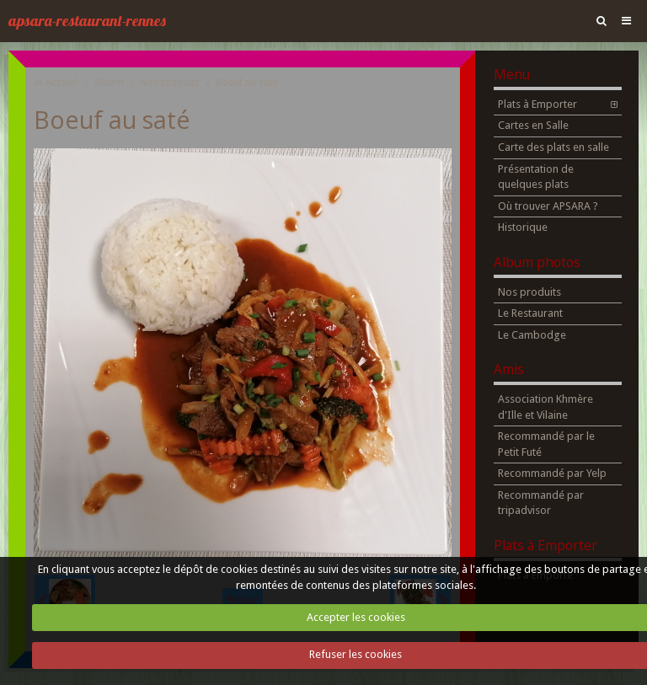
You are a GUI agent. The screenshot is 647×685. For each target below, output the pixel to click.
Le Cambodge (532, 335)
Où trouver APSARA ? (548, 206)
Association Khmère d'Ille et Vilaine (545, 407)
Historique (523, 227)
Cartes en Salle (533, 125)
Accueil (61, 82)
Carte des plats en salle (553, 147)
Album (109, 82)
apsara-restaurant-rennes (87, 20)
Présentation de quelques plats (536, 177)
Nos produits (170, 82)
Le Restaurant (530, 313)
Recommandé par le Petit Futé (546, 444)
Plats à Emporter (537, 104)
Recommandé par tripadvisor (541, 503)
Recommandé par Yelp (552, 473)
